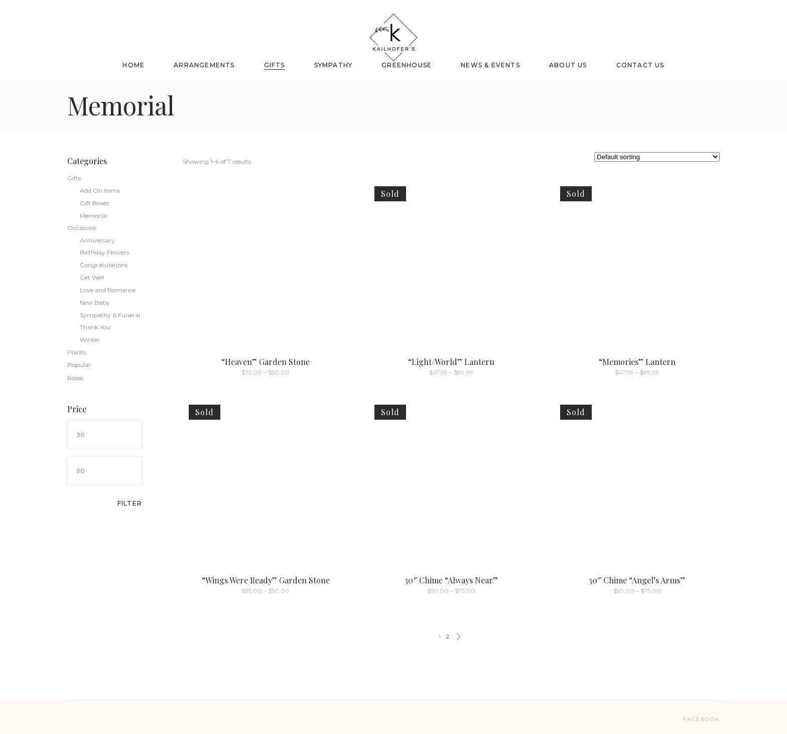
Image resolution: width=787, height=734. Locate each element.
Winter (90, 339)
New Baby (95, 302)
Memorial (93, 215)
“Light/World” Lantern (451, 361)
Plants (76, 352)
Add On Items (100, 190)
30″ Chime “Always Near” (451, 580)
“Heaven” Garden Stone (265, 361)
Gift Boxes (94, 203)
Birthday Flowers (104, 252)
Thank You (95, 327)
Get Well (92, 277)
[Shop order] (657, 157)
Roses (75, 378)
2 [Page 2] (447, 636)
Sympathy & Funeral (110, 315)
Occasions (81, 227)
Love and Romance (108, 290)
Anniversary (97, 240)
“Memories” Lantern (637, 361)
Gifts (74, 178)
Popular (79, 365)
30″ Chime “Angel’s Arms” (637, 580)
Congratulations (103, 265)
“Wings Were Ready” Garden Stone (266, 580)
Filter (129, 503)
